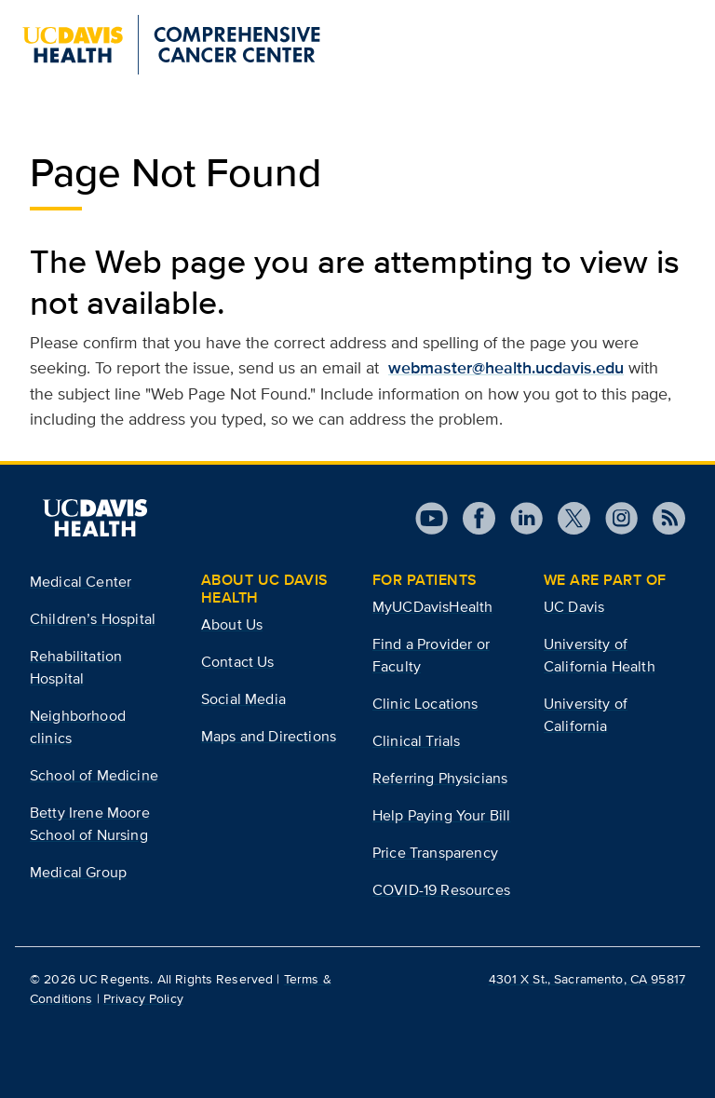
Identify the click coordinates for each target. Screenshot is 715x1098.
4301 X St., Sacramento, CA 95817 (587, 978)
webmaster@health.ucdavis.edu (506, 368)
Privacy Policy (143, 998)
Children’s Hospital (92, 619)
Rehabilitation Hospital (76, 667)
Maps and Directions (268, 736)
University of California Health (599, 655)
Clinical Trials (416, 741)
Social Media (243, 699)
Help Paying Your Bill (441, 815)
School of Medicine (94, 775)
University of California (585, 715)
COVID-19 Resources (441, 890)
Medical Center (80, 581)
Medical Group (78, 872)
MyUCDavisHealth (432, 606)
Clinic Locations (425, 703)
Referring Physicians (439, 778)
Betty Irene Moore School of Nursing (90, 824)
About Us (232, 624)
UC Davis (574, 606)
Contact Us (238, 661)
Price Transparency (435, 852)
